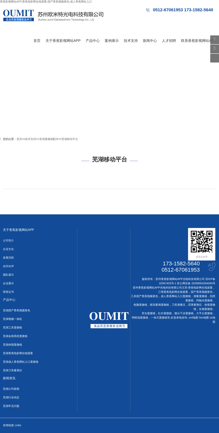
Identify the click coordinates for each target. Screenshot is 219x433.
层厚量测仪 (195, 304)
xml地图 (193, 317)
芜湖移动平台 (70, 139)
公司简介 (8, 240)
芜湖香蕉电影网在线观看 (18, 353)
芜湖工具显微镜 (12, 327)
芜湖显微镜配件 (48, 139)
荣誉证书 (8, 291)
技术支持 (131, 41)
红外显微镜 (165, 313)
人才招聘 (169, 41)
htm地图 (204, 317)
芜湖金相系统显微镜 (15, 336)
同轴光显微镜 (204, 300)
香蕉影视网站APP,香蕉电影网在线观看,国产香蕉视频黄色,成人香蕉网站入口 (46, 1)
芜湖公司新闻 (11, 388)
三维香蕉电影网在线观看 (173, 291)
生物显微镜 (206, 309)
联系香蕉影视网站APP (198, 41)
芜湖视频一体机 (12, 318)
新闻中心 (150, 41)
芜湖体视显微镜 (12, 344)
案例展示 (112, 41)
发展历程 (8, 257)
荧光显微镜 (148, 313)
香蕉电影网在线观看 (200, 287)
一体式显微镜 (159, 317)
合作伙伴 (8, 266)
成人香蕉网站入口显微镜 (176, 296)
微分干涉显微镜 (183, 313)
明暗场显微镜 (140, 317)
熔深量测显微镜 (159, 304)
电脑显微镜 (140, 304)
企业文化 (8, 249)
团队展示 (8, 274)
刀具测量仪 (178, 304)
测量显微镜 (200, 296)
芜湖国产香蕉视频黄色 (16, 310)
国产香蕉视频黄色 (202, 291)
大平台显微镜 (204, 313)
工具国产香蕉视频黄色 (144, 296)
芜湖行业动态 (11, 397)
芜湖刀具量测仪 (12, 370)
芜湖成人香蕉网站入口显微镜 (20, 361)
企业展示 (8, 283)
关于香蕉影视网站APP (63, 41)
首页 (36, 41)
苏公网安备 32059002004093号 (195, 283)
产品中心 (93, 41)
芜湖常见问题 (11, 405)
